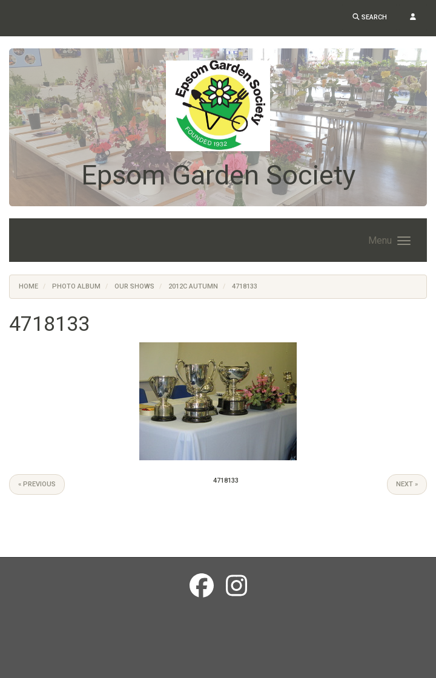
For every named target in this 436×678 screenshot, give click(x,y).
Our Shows (134, 286)
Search (370, 17)
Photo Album (76, 286)
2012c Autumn (193, 286)
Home (28, 286)
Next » (407, 484)
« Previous (37, 484)
